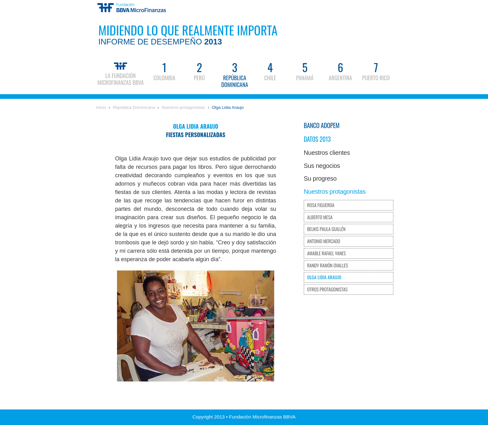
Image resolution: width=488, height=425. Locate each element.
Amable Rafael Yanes (326, 253)
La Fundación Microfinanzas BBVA (120, 73)
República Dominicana (234, 74)
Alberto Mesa (320, 217)
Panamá (305, 70)
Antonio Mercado (323, 241)
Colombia (164, 70)
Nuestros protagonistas (183, 107)
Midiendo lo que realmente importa (188, 33)
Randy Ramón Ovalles (327, 265)
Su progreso (320, 178)
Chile (270, 70)
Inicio (101, 107)
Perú (199, 70)
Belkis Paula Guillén (326, 228)
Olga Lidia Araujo (228, 107)
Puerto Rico (376, 70)
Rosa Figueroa (320, 204)
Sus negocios (322, 165)
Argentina (340, 70)
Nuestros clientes (327, 152)
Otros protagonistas (327, 289)
